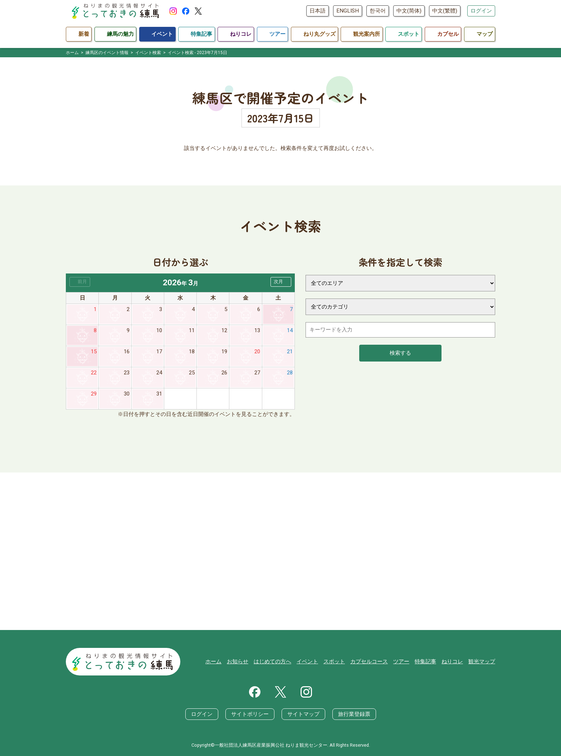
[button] (280, 282)
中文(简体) (408, 11)
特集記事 (425, 661)
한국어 (378, 11)
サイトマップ (303, 714)
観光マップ (481, 661)
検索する (400, 353)
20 (257, 351)
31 (159, 394)
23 (127, 373)
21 (290, 351)
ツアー (401, 661)
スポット (334, 661)
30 (127, 394)
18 (192, 351)
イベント (307, 661)
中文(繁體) (444, 11)
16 (127, 351)
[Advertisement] (280, 551)
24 (159, 373)
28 (290, 373)
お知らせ (237, 661)
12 (224, 330)
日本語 (317, 11)
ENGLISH (347, 11)
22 (94, 373)
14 (290, 330)
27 (257, 373)
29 (94, 394)
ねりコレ (452, 661)
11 (192, 330)
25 (192, 373)
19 (224, 351)
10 (159, 330)
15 (94, 351)
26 (224, 373)
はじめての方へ (272, 661)
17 (159, 351)
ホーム (213, 661)
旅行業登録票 (354, 714)
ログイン (481, 11)
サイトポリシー (250, 714)
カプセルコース (369, 661)
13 (257, 330)
